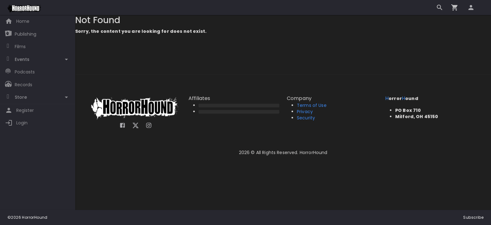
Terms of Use (312, 105)
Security (306, 118)
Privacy (305, 111)
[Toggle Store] (37, 97)
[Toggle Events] (37, 59)
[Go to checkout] (454, 7)
